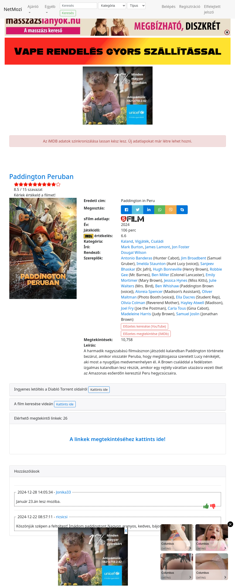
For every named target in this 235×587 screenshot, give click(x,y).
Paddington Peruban (41, 176)
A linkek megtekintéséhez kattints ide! (117, 438)
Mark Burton (132, 246)
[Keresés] (78, 6)
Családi (157, 241)
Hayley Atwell (192, 302)
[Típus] (136, 5)
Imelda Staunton (151, 263)
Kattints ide (99, 389)
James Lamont (157, 246)
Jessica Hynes (175, 280)
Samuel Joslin (188, 313)
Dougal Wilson (133, 252)
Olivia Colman (133, 302)
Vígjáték (142, 241)
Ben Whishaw (167, 286)
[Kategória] (112, 5)
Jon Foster (180, 246)
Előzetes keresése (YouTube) (144, 326)
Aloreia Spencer (149, 291)
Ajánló (32, 6)
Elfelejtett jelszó (212, 9)
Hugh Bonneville (167, 269)
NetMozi (13, 9)
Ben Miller (160, 274)
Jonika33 (63, 492)
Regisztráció (189, 6)
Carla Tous (177, 308)
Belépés (168, 6)
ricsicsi (62, 516)
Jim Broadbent (193, 258)
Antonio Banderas (136, 258)
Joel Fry (127, 308)
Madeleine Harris (136, 313)
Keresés (68, 13)
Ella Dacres (185, 297)
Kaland (127, 241)
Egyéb (50, 6)
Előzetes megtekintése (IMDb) (146, 334)
